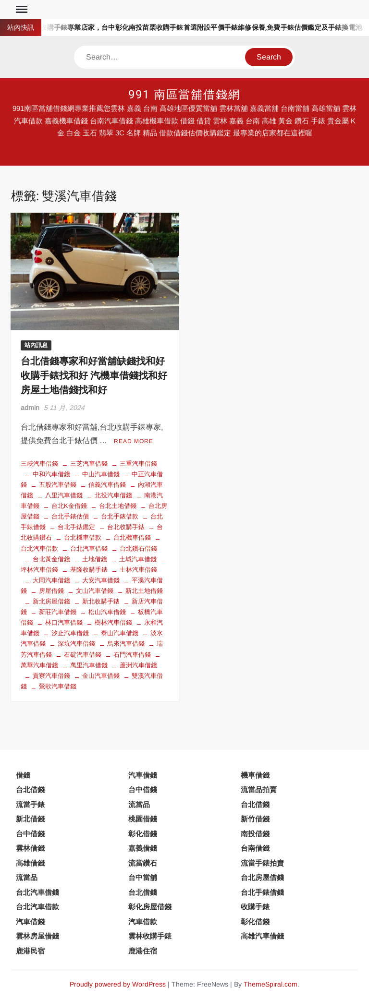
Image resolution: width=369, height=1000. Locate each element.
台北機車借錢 (132, 537)
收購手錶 (255, 907)
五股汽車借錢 (57, 484)
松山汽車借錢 (107, 611)
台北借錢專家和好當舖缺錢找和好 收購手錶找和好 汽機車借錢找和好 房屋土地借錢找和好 (94, 375)
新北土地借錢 (144, 590)
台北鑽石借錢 (138, 548)
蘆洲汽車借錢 (138, 665)
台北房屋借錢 (262, 877)
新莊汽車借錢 (57, 611)
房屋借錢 (51, 590)
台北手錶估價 (70, 516)
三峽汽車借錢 (39, 463)
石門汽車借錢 (132, 654)
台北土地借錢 (117, 505)
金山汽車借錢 (101, 675)
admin (30, 407)
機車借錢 (255, 775)
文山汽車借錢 (94, 590)
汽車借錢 (142, 775)
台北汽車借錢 (89, 548)
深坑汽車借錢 (76, 643)
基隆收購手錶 (89, 569)
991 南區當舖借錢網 (184, 94)
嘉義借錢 (142, 848)
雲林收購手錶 (150, 936)
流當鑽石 (142, 863)
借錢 (23, 775)
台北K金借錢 (69, 505)
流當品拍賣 (259, 789)
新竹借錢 (255, 819)
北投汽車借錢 (113, 495)
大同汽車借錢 (51, 580)
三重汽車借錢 (138, 463)
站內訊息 (36, 345)
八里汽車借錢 (64, 495)
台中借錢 (142, 789)
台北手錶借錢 (262, 892)
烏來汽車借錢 (126, 643)
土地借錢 (94, 559)
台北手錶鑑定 (76, 526)
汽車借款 (142, 921)
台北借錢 (30, 789)
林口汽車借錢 (64, 622)
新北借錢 (30, 819)
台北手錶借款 (119, 516)
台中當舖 (142, 877)
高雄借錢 (30, 863)
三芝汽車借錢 (89, 463)
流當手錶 (30, 804)
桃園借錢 (142, 819)
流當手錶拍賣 (262, 863)
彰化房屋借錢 (150, 907)
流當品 (139, 804)
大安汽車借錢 (101, 580)
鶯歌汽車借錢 (57, 686)
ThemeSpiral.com (270, 984)
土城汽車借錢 (138, 559)
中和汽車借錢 (51, 474)
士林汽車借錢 (138, 569)
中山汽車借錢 (101, 474)
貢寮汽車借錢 (51, 675)
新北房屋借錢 (51, 601)
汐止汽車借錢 (70, 633)
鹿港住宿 (142, 951)
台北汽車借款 (37, 907)
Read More (133, 441)
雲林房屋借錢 (37, 936)
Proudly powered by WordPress (118, 984)
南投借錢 (255, 834)
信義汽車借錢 (107, 484)
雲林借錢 (30, 848)
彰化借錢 (142, 834)
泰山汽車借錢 (119, 633)
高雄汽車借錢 (262, 936)
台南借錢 (255, 848)
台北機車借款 (82, 537)
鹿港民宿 (30, 951)
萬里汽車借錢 (89, 665)
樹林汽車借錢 (113, 622)
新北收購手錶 (101, 601)
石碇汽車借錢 (82, 654)
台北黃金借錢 (51, 559)
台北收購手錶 (126, 526)
